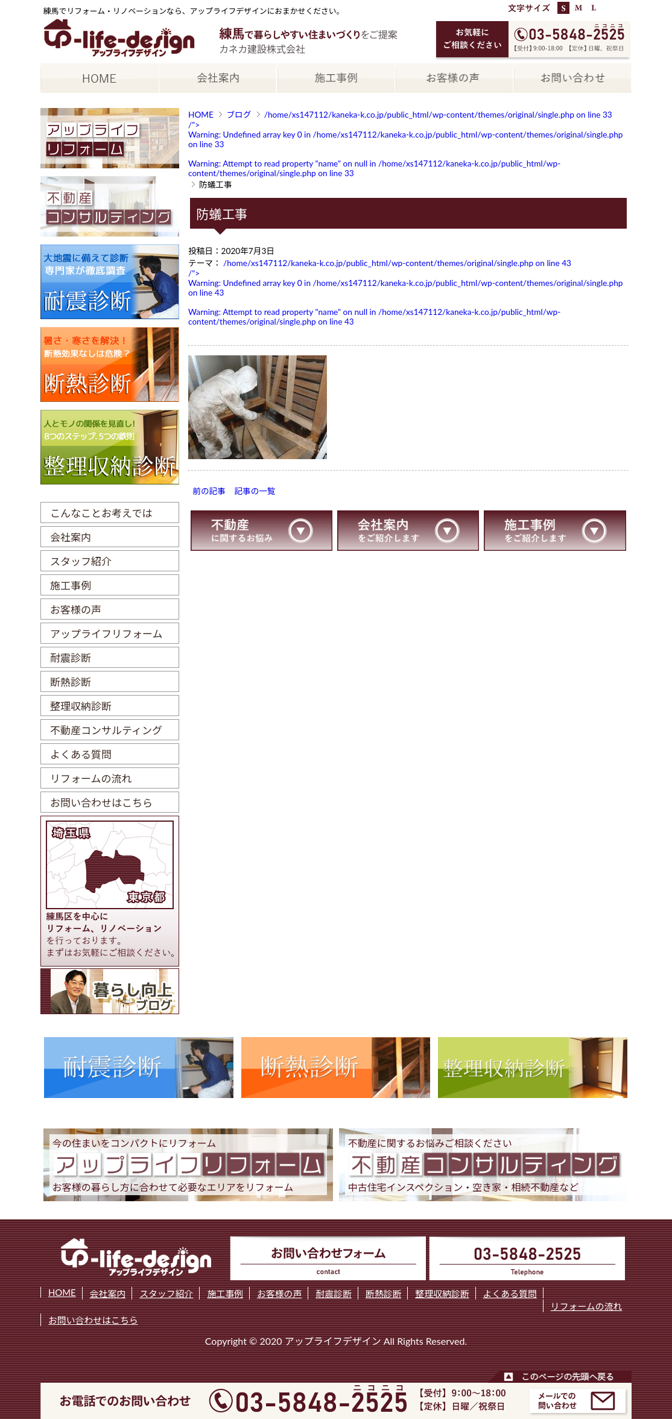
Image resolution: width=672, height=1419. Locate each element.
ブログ (238, 114)
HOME (201, 114)
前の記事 (209, 491)
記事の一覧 (254, 491)
